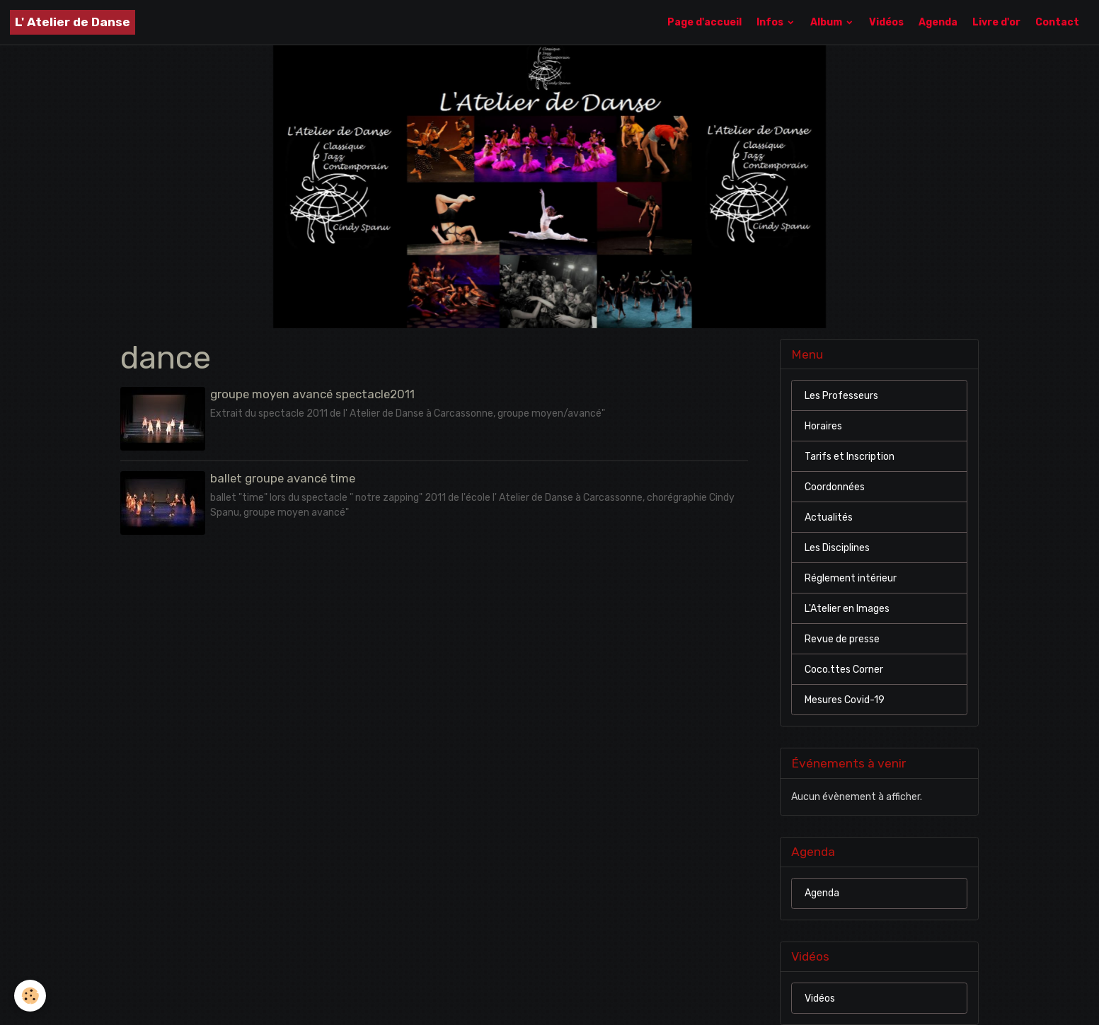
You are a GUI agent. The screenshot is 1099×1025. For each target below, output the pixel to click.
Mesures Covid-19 (845, 700)
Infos (771, 22)
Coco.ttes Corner (844, 670)
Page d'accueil (704, 22)
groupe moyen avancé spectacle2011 (312, 394)
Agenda (938, 22)
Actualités (829, 517)
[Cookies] (30, 996)
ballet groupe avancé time (282, 478)
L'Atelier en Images (847, 609)
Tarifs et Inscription (849, 457)
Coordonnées (835, 487)
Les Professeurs (841, 396)
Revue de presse (842, 639)
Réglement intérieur (851, 578)
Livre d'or (996, 22)
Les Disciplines (837, 548)
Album (827, 22)
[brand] (72, 22)
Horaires (823, 426)
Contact (1057, 22)
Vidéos (886, 22)
